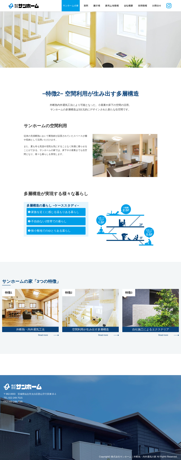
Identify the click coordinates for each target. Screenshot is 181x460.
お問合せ (156, 5)
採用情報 (142, 5)
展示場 (96, 5)
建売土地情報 (112, 5)
